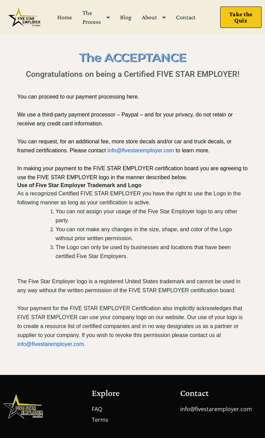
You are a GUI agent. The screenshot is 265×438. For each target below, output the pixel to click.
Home (64, 17)
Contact (186, 17)
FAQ (97, 409)
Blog (125, 17)
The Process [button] (91, 17)
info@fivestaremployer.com (216, 409)
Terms (100, 420)
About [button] (149, 17)
